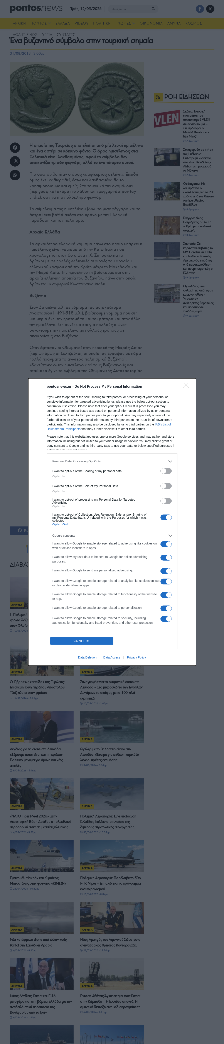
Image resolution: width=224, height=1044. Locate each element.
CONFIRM (82, 640)
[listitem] (112, 461)
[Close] (187, 386)
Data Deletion (87, 658)
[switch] (166, 471)
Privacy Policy (136, 658)
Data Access (111, 658)
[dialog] (112, 522)
